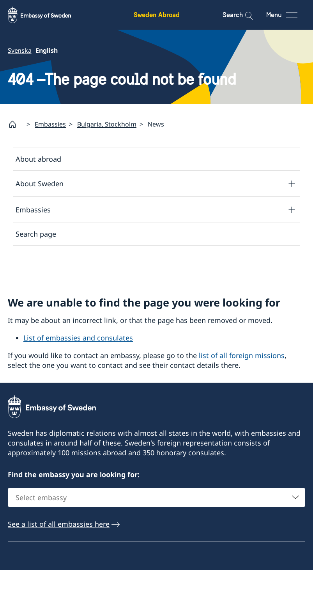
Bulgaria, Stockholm (106, 124)
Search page (36, 234)
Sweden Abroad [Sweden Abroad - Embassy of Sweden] (157, 14)
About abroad (38, 159)
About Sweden (40, 183)
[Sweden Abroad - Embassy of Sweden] (47, 15)
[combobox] (156, 517)
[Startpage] (15, 124)
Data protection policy (52, 256)
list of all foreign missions (241, 375)
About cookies (39, 279)
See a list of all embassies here (59, 544)
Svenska (20, 50)
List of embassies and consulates (78, 357)
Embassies (50, 124)
